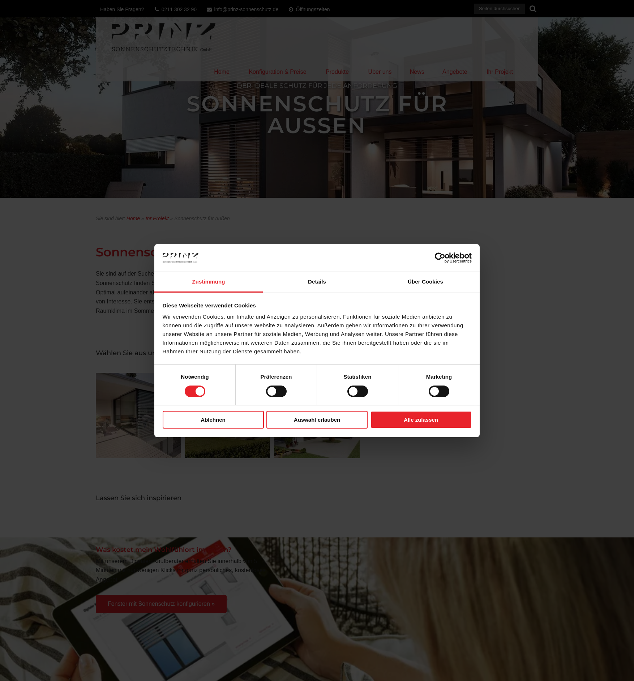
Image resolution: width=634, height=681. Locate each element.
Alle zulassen (421, 420)
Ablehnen (213, 420)
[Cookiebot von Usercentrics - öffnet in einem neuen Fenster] (440, 257)
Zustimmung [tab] (208, 281)
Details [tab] (317, 281)
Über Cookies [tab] (425, 281)
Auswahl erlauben (317, 420)
